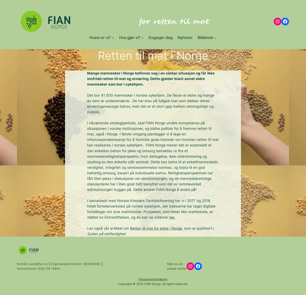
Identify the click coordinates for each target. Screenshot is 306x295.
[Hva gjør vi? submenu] (142, 37)
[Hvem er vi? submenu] (113, 37)
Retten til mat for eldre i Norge (156, 228)
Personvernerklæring (153, 279)
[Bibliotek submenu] (215, 37)
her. (172, 217)
